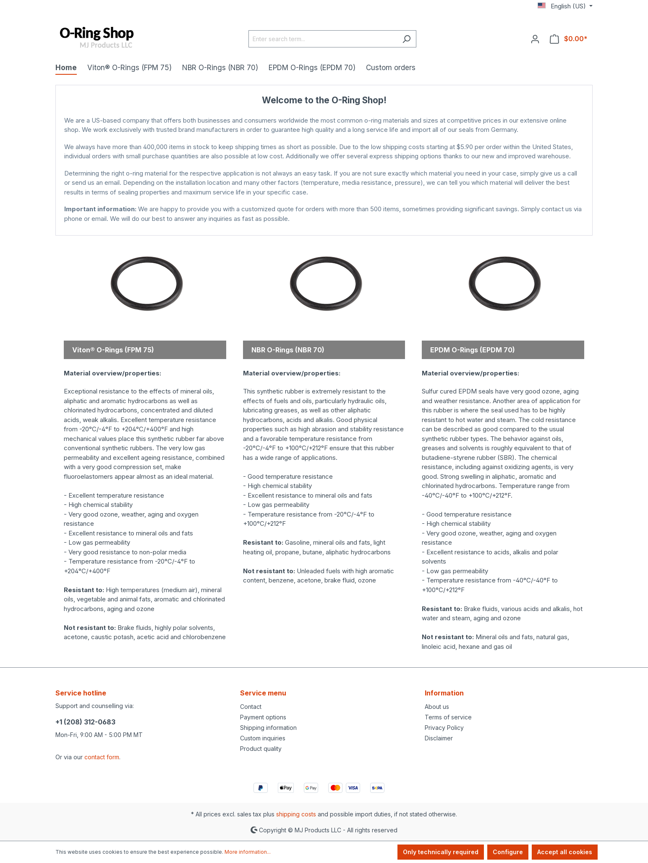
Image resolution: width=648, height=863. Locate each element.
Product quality (261, 748)
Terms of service (448, 717)
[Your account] (535, 38)
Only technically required (440, 851)
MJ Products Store (324, 227)
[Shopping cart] (569, 38)
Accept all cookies (564, 851)
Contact (250, 706)
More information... (248, 852)
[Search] (406, 38)
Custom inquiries (262, 738)
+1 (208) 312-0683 (85, 722)
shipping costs (296, 814)
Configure (508, 851)
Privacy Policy (444, 727)
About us (437, 706)
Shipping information (268, 727)
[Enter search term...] (322, 38)
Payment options (263, 717)
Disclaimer (439, 738)
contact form (101, 757)
